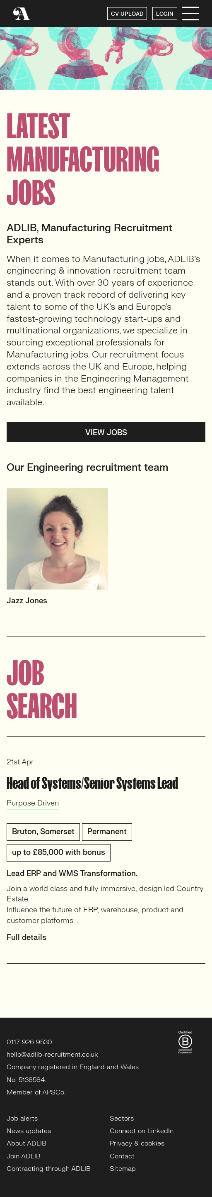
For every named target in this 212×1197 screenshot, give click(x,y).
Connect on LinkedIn (141, 1131)
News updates (29, 1131)
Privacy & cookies (137, 1143)
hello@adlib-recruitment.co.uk (52, 1054)
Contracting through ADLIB (49, 1169)
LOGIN (164, 14)
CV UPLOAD (127, 14)
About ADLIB (26, 1143)
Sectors (122, 1118)
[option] (106, 550)
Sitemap (123, 1169)
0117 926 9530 (29, 1042)
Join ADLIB (24, 1156)
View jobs (106, 433)
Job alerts (22, 1118)
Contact (122, 1156)
